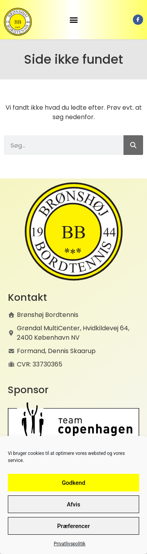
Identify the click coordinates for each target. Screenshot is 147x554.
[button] (73, 19)
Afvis (73, 504)
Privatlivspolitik (69, 544)
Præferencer (73, 526)
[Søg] (133, 145)
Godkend (73, 482)
